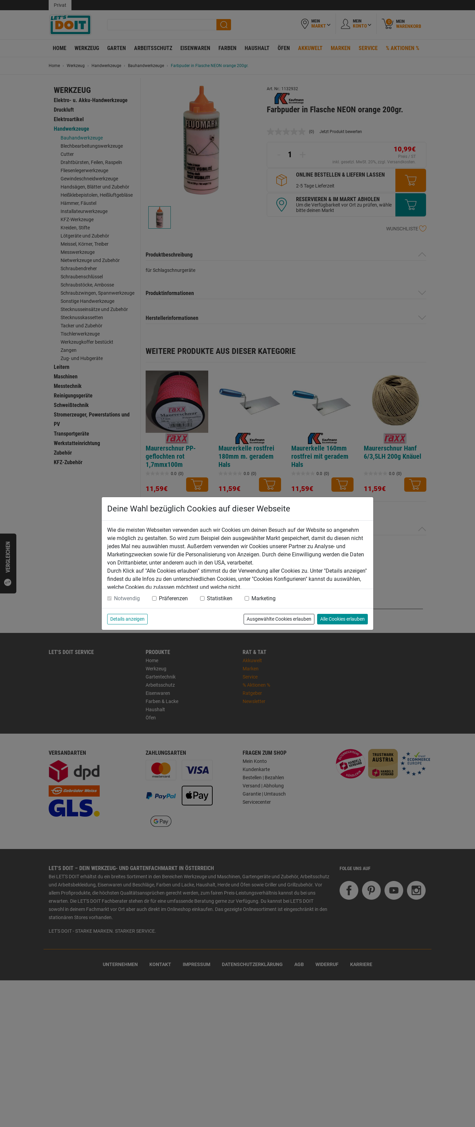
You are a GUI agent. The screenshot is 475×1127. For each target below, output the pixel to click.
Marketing (263, 598)
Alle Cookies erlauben (342, 619)
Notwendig (127, 598)
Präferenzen (173, 598)
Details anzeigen (127, 619)
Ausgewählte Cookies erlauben (279, 619)
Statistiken (219, 598)
